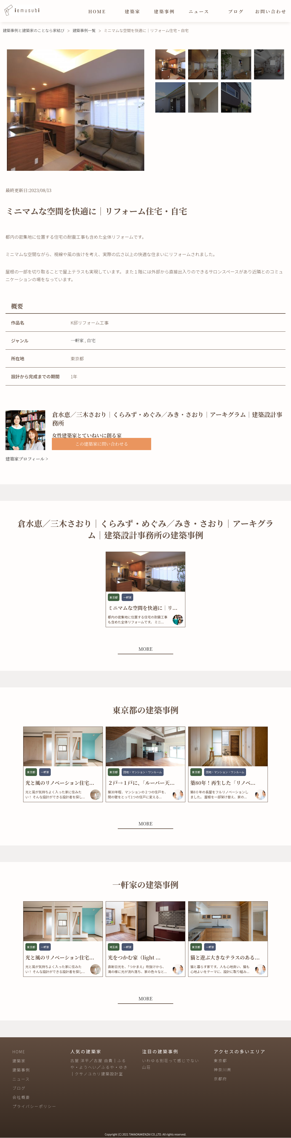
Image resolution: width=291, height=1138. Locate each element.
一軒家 (77, 340)
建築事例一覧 (84, 30)
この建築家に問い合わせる (101, 444)
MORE (145, 648)
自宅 (91, 340)
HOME (97, 11)
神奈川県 (222, 1070)
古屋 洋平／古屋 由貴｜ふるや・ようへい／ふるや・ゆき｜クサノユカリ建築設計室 (99, 1067)
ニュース (199, 11)
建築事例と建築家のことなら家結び (34, 30)
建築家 (132, 11)
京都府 (220, 1079)
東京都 (220, 1061)
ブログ (236, 11)
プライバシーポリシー (34, 1106)
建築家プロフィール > (27, 459)
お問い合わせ (271, 11)
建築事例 (164, 11)
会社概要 (21, 1097)
